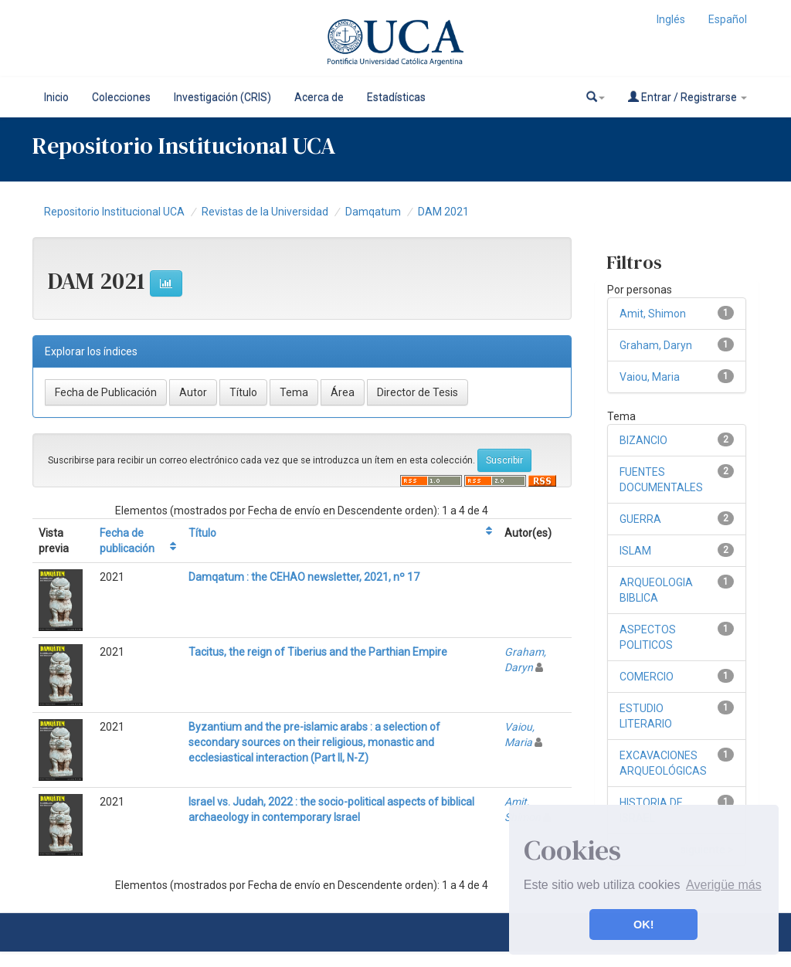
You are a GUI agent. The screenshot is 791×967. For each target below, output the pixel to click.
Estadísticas (396, 97)
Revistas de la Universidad (265, 211)
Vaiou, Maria (650, 377)
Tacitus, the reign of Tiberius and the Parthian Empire (317, 652)
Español (727, 19)
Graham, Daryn (656, 345)
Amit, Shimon (653, 313)
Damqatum (373, 211)
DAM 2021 (443, 211)
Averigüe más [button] (724, 884)
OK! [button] (643, 924)
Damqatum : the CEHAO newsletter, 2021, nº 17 (303, 577)
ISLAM (635, 551)
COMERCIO (647, 676)
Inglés (671, 19)
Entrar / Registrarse (687, 96)
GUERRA (640, 519)
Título (202, 533)
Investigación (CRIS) (222, 97)
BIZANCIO (643, 440)
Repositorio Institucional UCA (114, 211)
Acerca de (319, 97)
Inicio (56, 97)
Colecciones (121, 97)
